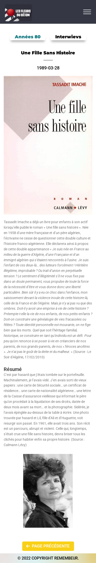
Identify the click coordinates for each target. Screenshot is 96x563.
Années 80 (27, 37)
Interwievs (68, 37)
